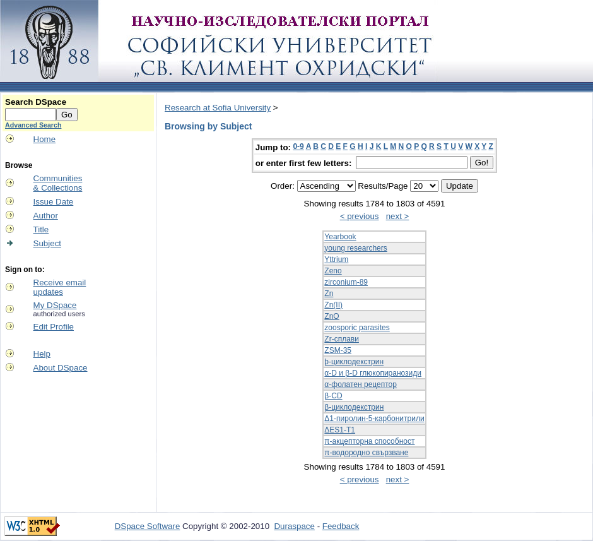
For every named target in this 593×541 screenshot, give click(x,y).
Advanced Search (33, 125)
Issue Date (53, 201)
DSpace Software (147, 526)
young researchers (355, 248)
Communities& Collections (58, 183)
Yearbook (340, 236)
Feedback (341, 526)
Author (45, 215)
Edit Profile (53, 326)
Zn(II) (333, 304)
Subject (47, 243)
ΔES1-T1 (339, 429)
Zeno (332, 270)
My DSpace (55, 305)
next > (397, 216)
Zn (328, 293)
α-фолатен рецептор (360, 384)
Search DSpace (35, 102)
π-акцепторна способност (369, 441)
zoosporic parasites (356, 327)
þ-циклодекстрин (354, 361)
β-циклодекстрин (354, 407)
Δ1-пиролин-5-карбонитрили (374, 418)
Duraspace (294, 526)
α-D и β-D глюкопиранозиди (372, 373)
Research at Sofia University (218, 107)
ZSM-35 (337, 350)
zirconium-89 (346, 282)
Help (41, 354)
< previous (359, 216)
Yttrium (336, 259)
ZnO (331, 316)
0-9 (298, 146)
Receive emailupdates (59, 287)
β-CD (333, 395)
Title (41, 229)
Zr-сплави (341, 339)
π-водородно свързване (366, 452)
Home (44, 139)
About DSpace (60, 367)
